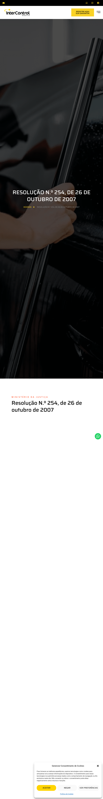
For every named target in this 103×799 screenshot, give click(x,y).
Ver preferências (88, 787)
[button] (98, 766)
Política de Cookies (66, 794)
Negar (67, 787)
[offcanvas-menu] (98, 12)
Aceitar (46, 787)
